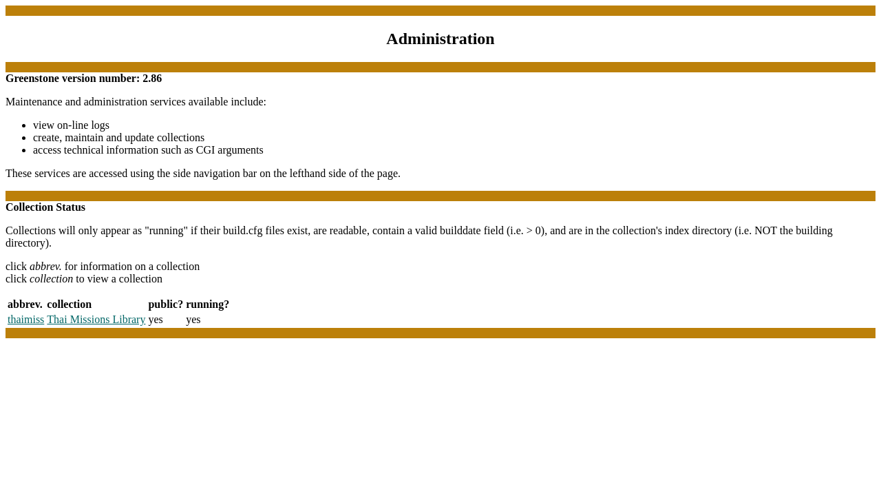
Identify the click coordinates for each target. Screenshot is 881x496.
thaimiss (26, 319)
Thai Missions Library (96, 319)
